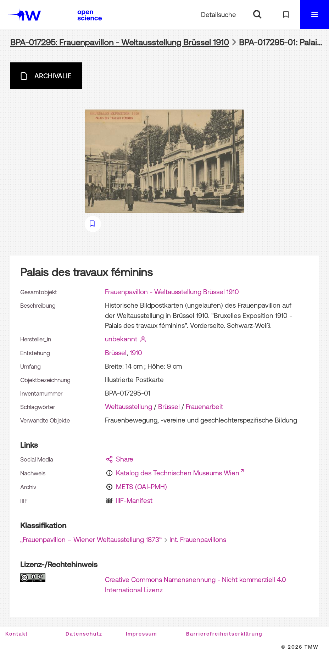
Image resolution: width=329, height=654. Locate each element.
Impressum (141, 634)
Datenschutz (84, 634)
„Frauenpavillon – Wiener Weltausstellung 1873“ (91, 539)
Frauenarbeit (204, 406)
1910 (136, 353)
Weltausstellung (128, 406)
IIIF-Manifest (134, 500)
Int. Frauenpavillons (197, 539)
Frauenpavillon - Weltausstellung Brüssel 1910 (172, 292)
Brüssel (116, 353)
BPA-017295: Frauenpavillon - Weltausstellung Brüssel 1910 (119, 42)
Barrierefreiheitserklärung (224, 634)
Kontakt (16, 634)
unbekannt (121, 339)
